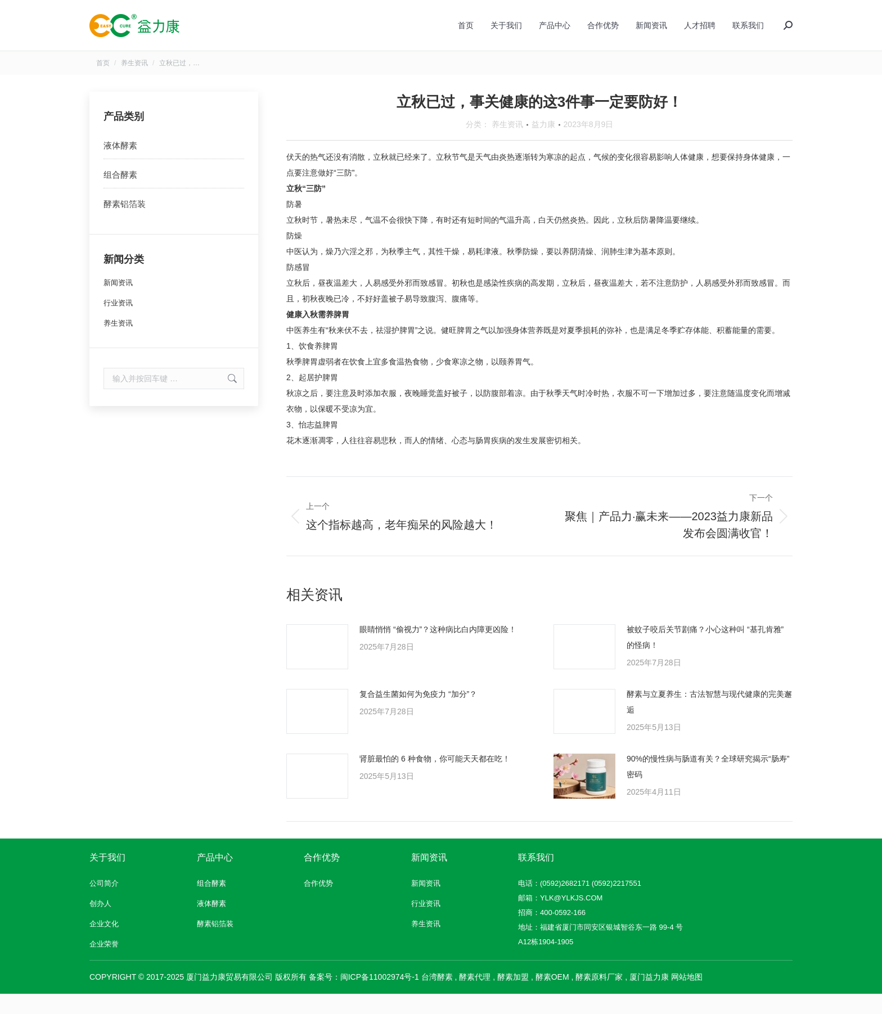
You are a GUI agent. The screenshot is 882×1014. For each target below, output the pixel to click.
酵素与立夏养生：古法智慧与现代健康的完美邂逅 (709, 722)
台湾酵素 (437, 997)
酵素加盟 (513, 997)
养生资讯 (507, 144)
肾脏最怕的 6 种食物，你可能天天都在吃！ (434, 778)
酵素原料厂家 (599, 997)
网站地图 (687, 997)
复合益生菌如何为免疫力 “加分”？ (418, 714)
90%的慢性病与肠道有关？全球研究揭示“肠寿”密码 (708, 786)
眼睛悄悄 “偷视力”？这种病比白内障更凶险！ (437, 649)
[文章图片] (317, 667)
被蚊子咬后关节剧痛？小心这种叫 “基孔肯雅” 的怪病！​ (705, 657)
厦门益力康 (649, 997)
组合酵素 (120, 195)
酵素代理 (474, 997)
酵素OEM (552, 997)
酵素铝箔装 (125, 224)
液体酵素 (120, 165)
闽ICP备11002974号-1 (379, 997)
